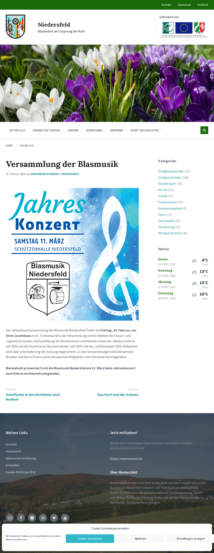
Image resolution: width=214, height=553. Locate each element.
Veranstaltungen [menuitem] (46, 130)
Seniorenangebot (170, 208)
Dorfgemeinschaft (170, 171)
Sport (162, 214)
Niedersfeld (54, 24)
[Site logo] (15, 37)
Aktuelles (26, 145)
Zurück (11, 389)
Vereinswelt (71, 174)
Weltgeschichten (170, 233)
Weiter (133, 389)
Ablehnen (140, 538)
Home (9, 145)
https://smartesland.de (126, 459)
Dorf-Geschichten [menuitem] (145, 130)
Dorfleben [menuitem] (94, 130)
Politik (162, 196)
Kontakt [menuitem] (166, 5)
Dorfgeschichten (169, 177)
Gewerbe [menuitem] (116, 130)
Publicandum (167, 202)
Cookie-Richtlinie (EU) (20, 472)
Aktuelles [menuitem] (17, 130)
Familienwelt (167, 184)
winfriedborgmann (44, 174)
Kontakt (11, 444)
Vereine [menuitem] (73, 130)
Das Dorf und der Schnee (118, 394)
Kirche (162, 190)
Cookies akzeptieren (90, 538)
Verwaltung (166, 227)
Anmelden (12, 465)
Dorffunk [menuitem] (203, 5)
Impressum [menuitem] (184, 5)
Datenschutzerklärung (21, 458)
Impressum (13, 451)
